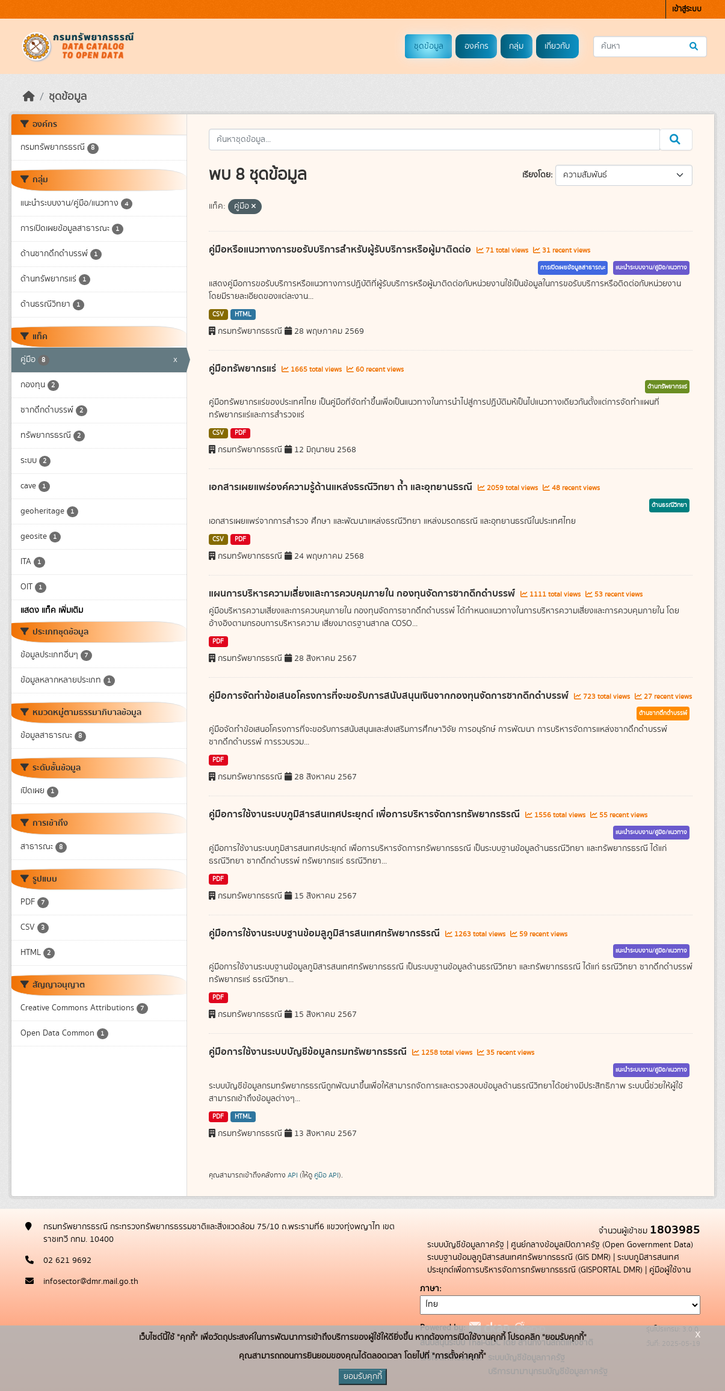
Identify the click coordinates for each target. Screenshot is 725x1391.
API (293, 1175)
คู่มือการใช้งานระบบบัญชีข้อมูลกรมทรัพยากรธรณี (309, 1052)
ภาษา (429, 1289)
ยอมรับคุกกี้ (363, 1377)
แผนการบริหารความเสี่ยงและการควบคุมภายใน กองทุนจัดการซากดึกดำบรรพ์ (363, 593)
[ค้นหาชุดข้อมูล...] (650, 46)
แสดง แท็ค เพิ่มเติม (51, 610)
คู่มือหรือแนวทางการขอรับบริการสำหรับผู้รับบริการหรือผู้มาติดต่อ (341, 249)
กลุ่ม (516, 46)
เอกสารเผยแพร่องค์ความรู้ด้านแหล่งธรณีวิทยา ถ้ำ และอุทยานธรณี (342, 487)
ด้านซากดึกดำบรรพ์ (663, 713)
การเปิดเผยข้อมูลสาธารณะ (572, 267)
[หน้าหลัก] (29, 97)
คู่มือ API (326, 1175)
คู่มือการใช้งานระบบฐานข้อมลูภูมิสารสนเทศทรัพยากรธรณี (325, 933)
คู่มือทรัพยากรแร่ (244, 368)
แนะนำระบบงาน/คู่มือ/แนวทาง (651, 267)
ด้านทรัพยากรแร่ (667, 386)
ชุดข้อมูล (428, 46)
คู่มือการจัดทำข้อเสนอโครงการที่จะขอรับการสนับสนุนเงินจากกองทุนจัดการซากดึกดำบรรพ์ (390, 696)
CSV (218, 314)
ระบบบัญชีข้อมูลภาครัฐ (465, 1245)
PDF (240, 433)
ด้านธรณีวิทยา (669, 505)
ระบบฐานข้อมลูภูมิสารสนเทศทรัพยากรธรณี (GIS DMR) (519, 1257)
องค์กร (476, 46)
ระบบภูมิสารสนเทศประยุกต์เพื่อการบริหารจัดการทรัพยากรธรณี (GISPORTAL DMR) (553, 1263)
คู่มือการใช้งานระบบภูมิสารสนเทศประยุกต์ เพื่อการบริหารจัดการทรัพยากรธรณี (365, 814)
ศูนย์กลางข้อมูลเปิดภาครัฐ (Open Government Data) (602, 1245)
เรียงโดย (536, 175)
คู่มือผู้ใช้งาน (670, 1270)
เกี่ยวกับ (557, 46)
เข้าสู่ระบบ (687, 9)
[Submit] (695, 46)
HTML (243, 314)
